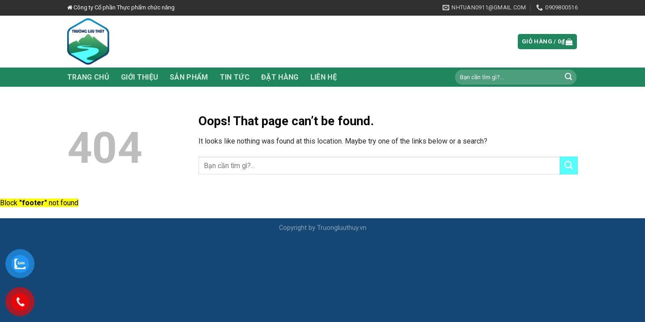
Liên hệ (323, 77)
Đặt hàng (280, 77)
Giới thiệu (139, 77)
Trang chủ (88, 77)
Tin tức (234, 77)
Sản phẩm (189, 77)
